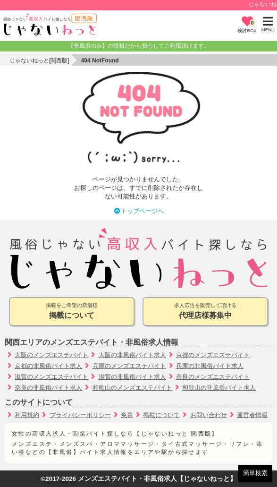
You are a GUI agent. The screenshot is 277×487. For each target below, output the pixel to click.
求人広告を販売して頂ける (205, 311)
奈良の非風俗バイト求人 (48, 387)
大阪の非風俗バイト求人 (132, 355)
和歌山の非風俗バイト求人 (219, 387)
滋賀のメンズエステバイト (51, 376)
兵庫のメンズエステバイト (129, 365)
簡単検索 (255, 473)
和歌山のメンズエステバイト (132, 387)
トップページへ (138, 210)
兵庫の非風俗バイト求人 (209, 365)
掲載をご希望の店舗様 (72, 311)
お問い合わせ (208, 415)
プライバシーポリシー (80, 415)
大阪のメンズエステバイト (51, 355)
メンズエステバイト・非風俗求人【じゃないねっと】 (157, 478)
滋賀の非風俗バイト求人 (132, 376)
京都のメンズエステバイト (213, 355)
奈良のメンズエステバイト (213, 376)
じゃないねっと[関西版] (39, 60)
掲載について (161, 415)
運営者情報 (252, 415)
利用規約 (27, 415)
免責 (127, 415)
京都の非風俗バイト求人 (48, 365)
